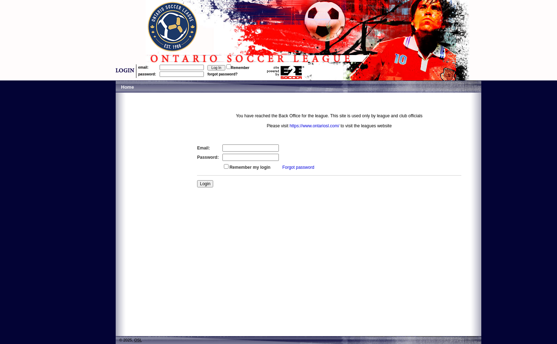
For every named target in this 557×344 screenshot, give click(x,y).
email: (143, 67)
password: (147, 74)
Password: (208, 157)
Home (127, 87)
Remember (240, 68)
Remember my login (250, 167)
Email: (203, 148)
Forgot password (298, 167)
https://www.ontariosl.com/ (314, 125)
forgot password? (222, 74)
